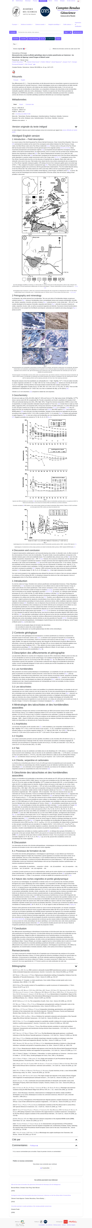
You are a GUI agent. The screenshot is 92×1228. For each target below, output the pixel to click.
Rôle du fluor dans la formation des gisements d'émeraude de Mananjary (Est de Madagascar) (36, 1184)
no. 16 (42, 38)
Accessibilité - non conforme (45, 1225)
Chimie (56, 0)
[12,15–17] (58, 157)
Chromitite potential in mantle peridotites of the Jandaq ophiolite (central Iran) (31, 1206)
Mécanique (28, 0)
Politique (34, 1145)
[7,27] (26, 818)
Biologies (62, 0)
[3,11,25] (49, 589)
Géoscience (43, 0)
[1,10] (38, 562)
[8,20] (49, 409)
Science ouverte (40, 24)
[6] (33, 501)
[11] (43, 149)
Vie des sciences (71, 0)
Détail (15, 104)
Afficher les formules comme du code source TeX (64, 49)
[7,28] (67, 407)
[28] (76, 805)
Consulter (13, 32)
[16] (38, 923)
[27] (13, 417)
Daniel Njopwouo (56, 62)
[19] (67, 388)
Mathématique (19, 0)
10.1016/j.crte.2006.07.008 (22, 114)
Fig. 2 (23, 300)
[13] (31, 391)
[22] (22, 411)
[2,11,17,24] (49, 591)
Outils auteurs (67, 24)
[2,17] (22, 586)
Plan (14, 44)
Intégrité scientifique (54, 24)
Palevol (50, 0)
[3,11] (48, 146)
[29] (59, 404)
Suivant (58, 38)
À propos (14, 24)
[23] (49, 768)
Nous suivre (57, 1225)
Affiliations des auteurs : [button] (19, 120)
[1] (18, 570)
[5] (57, 382)
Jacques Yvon (67, 62)
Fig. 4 (24, 415)
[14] (42, 558)
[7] (57, 805)
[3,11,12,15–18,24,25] (18, 919)
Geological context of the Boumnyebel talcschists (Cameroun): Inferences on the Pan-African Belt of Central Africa (41, 1195)
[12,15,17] (44, 610)
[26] (46, 165)
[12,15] (64, 618)
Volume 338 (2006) (33, 38)
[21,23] (55, 407)
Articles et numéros (26, 24)
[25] (13, 144)
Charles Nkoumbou (17, 62)
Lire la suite (73, 292)
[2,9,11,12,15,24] (65, 147)
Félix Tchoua (28, 64)
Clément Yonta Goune (33, 62)
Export (21, 104)
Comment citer (30, 104)
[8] (68, 793)
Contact (64, 1225)
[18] (31, 155)
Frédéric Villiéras (45, 62)
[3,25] (38, 637)
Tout (66, 32)
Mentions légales (71, 1225)
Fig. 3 (64, 409)
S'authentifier (45, 1168)
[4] (69, 557)
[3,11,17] (67, 639)
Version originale (19, 48)
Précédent (15, 38)
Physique (35, 0)
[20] (51, 795)
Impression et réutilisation (78, 24)
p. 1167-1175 (50, 38)
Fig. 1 (68, 170)
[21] (50, 803)
